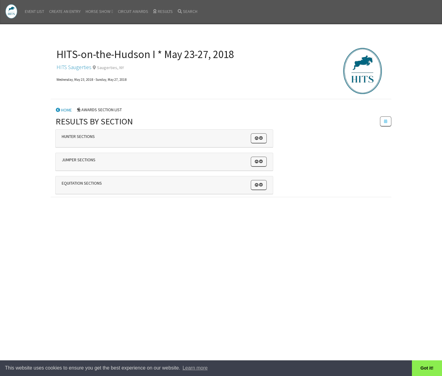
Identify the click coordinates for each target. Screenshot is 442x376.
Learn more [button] (195, 367)
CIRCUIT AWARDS (133, 11)
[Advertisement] (221, 243)
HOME (64, 110)
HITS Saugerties (73, 67)
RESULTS (163, 11)
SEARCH (187, 11)
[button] (259, 138)
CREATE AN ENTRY (65, 11)
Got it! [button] (427, 368)
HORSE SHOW (99, 11)
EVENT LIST (34, 11)
